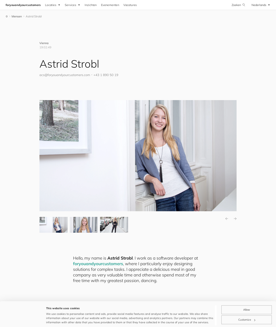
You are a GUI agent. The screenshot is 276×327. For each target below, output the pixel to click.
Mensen (17, 16)
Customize (246, 307)
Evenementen (110, 5)
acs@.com (64, 75)
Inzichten (91, 5)
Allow (246, 297)
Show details (54, 320)
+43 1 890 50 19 (105, 75)
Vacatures (130, 5)
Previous (226, 218)
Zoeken (238, 5)
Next (235, 218)
